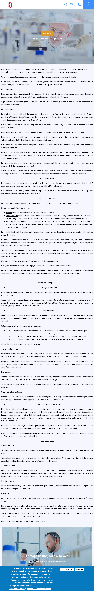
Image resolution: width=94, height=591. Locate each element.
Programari (47, 530)
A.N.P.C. (47, 539)
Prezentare (47, 518)
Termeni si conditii (47, 533)
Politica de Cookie (17, 588)
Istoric (47, 512)
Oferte (47, 554)
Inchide (79, 570)
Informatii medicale (47, 562)
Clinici (47, 556)
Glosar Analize (47, 559)
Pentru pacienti (47, 527)
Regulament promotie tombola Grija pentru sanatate (47, 545)
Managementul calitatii (47, 515)
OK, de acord (67, 570)
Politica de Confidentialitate (39, 588)
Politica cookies (47, 536)
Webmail (47, 542)
